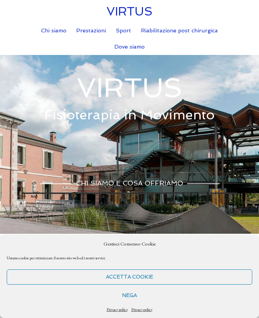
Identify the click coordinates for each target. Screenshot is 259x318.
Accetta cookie (129, 277)
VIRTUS (129, 11)
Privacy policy (117, 309)
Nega (129, 295)
